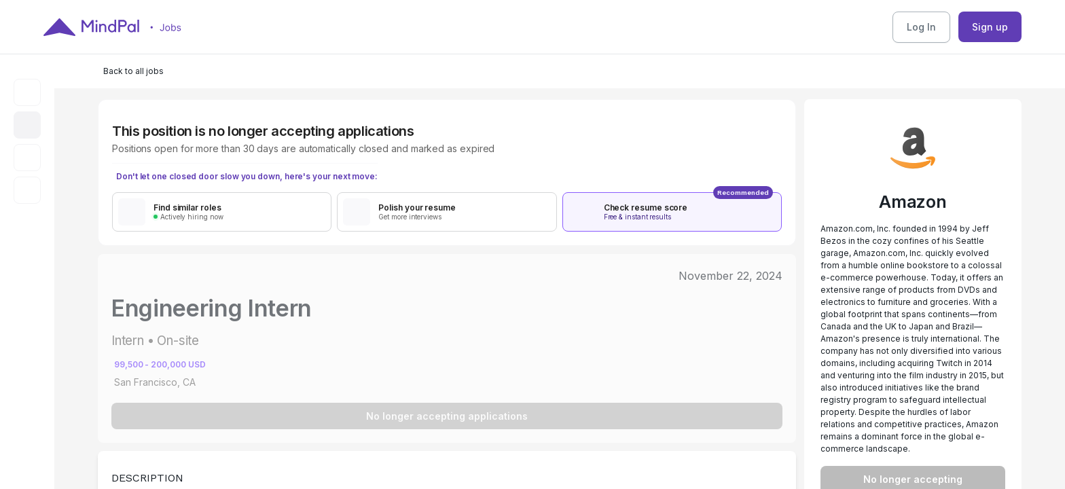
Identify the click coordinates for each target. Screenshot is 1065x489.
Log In (921, 27)
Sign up (990, 27)
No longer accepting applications (447, 416)
